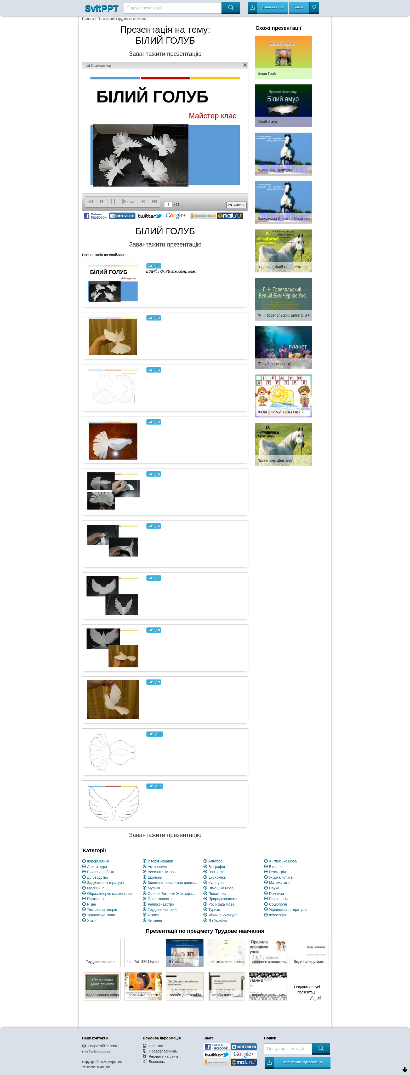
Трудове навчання (163, 909)
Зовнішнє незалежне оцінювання (172, 882)
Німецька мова (221, 888)
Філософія (278, 915)
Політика (276, 893)
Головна (88, 19)
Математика (279, 882)
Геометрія (277, 872)
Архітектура (97, 867)
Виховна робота (100, 872)
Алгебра (215, 861)
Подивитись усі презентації (307, 994)
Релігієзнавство (161, 904)
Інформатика (98, 861)
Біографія (216, 867)
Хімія (91, 920)
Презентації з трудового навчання (122, 19)
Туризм (214, 909)
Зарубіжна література (105, 882)
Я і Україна (217, 920)
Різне (91, 904)
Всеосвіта (157, 1062)
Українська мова (101, 915)
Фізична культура (222, 915)
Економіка (217, 877)
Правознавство (160, 899)
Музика (154, 888)
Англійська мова (283, 861)
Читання (155, 920)
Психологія (278, 899)
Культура (216, 882)
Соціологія (278, 904)
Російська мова (221, 904)
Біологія (276, 867)
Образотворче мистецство (109, 893)
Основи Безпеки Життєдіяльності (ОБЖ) (172, 893)
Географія (216, 872)
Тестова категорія (102, 909)
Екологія (155, 877)
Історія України (160, 861)
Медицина (96, 888)
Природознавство (223, 899)
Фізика (153, 915)
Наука (274, 888)
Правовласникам (163, 1051)
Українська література (288, 909)
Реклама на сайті (163, 1056)
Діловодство (97, 877)
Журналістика (281, 877)
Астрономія (157, 867)
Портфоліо (96, 899)
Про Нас (156, 1046)
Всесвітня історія (162, 872)
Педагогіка (217, 893)
